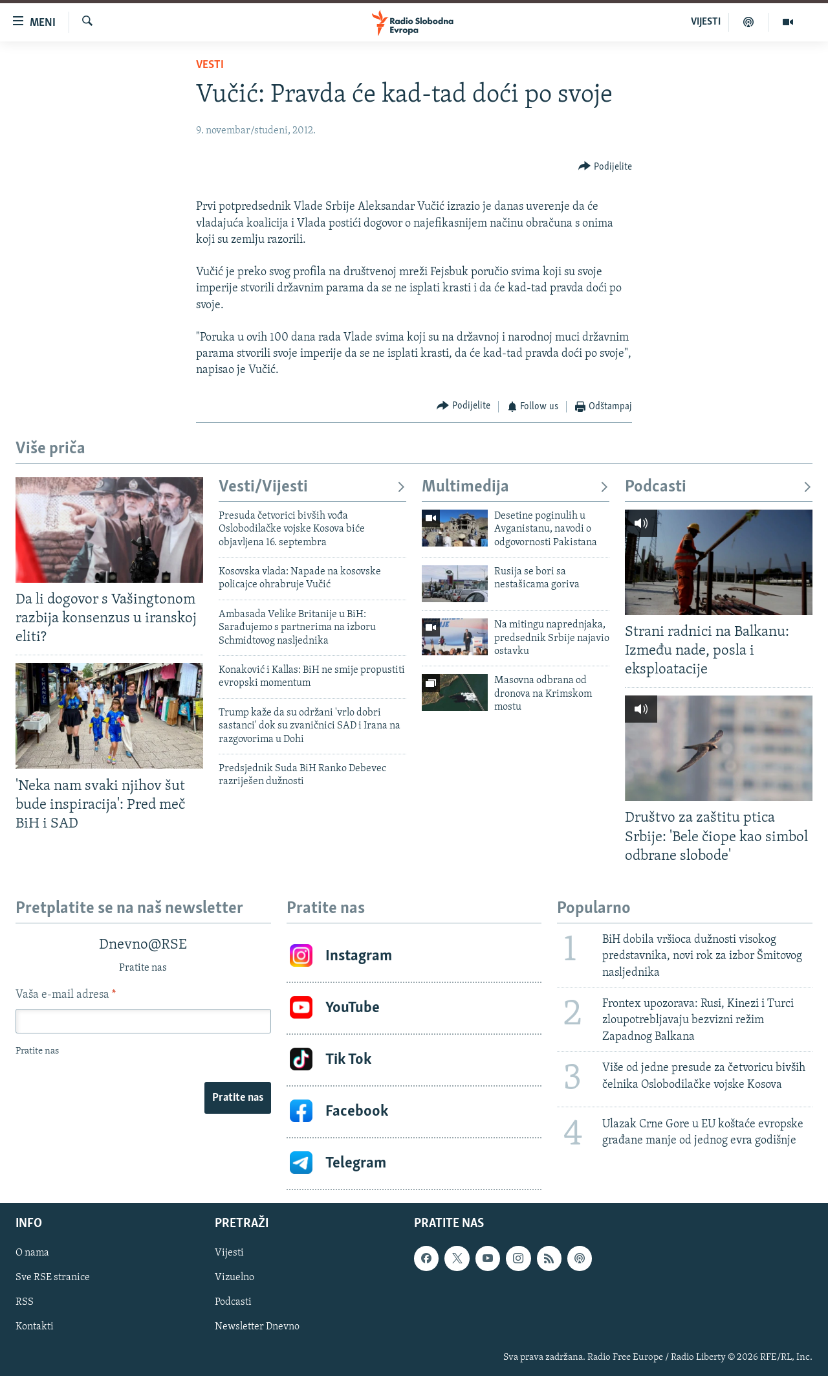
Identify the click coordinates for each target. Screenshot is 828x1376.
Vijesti (229, 1253)
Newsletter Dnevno (257, 1327)
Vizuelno (234, 1277)
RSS (25, 1302)
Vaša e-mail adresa (66, 995)
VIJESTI (706, 22)
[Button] (605, 167)
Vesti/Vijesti (312, 487)
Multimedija (515, 487)
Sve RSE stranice (53, 1277)
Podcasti (718, 487)
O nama (32, 1253)
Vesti (210, 65)
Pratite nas (237, 1098)
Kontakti (35, 1327)
